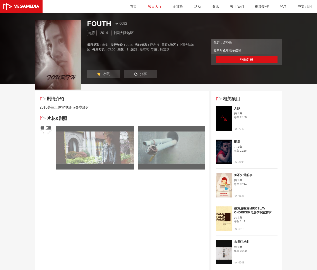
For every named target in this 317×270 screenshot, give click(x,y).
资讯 (215, 6)
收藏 (103, 74)
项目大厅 (155, 6)
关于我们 (237, 6)
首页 (133, 6)
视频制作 (262, 6)
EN (309, 6)
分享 (140, 74)
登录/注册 (246, 59)
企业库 (178, 6)
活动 (197, 6)
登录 (283, 6)
